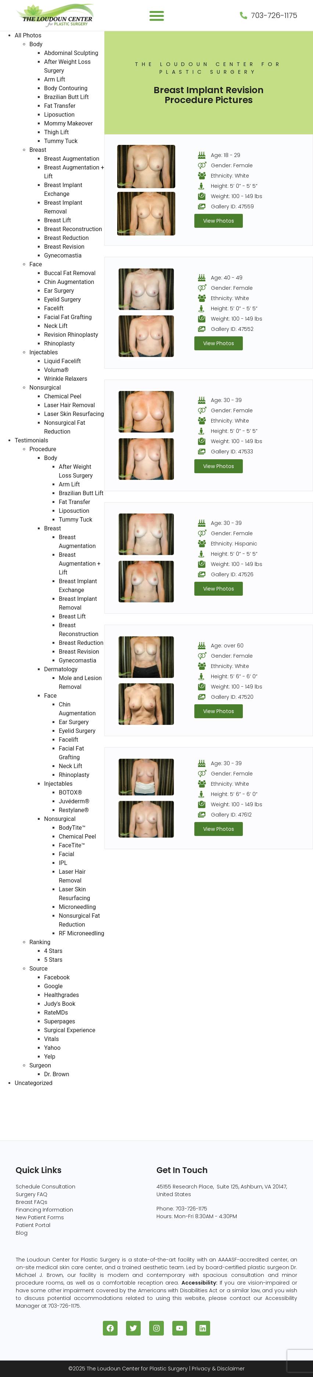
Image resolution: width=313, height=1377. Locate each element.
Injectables (43, 352)
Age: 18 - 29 (225, 155)
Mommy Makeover (68, 123)
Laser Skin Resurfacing (74, 413)
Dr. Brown (56, 1074)
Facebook (56, 977)
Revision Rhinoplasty (71, 334)
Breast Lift (57, 220)
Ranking (39, 942)
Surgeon (40, 1065)
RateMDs (56, 1012)
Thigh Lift (56, 132)
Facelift (54, 308)
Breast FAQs (31, 1202)
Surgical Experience (69, 1030)
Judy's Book (59, 1003)
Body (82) (14, 1109)
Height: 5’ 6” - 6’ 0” (234, 676)
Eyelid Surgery (62, 299)
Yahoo (52, 1047)
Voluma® (56, 369)
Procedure (42, 449)
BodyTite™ (72, 827)
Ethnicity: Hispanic (234, 543)
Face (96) (14, 1118)
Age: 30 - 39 (226, 400)
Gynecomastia (63, 255)
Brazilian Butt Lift (66, 97)
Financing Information (44, 1209)
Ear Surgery (59, 290)
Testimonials (31, 440)
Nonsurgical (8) (22, 1127)
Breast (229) (17, 1100)
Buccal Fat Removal (70, 273)
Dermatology (61, 669)
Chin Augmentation (69, 281)
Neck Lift (56, 325)
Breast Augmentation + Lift (80, 563)
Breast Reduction (66, 237)
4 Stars (53, 950)
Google (53, 986)
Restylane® (74, 810)
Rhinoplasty (59, 343)
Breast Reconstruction (73, 229)
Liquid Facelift (62, 361)
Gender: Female (232, 165)
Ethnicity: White (230, 175)
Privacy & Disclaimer (218, 1368)
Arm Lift (54, 79)
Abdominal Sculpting (71, 53)
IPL (63, 862)
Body (36, 44)
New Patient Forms (40, 1217)
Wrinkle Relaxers (65, 378)
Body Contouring (65, 88)
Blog (22, 1233)
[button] (157, 16)
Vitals (51, 1039)
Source (38, 968)
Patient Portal (33, 1225)
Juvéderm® (74, 801)
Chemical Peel (62, 396)
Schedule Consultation (45, 1186)
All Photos (28, 35)
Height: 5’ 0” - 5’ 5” (234, 186)
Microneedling (77, 906)
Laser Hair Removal (69, 405)
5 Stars (53, 959)
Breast (37, 149)
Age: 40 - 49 (226, 277)
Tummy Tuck (61, 141)
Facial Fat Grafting (68, 317)
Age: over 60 (227, 645)
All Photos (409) (22, 1092)
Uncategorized (34, 1083)
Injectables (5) (20, 1136)
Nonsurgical (45, 387)
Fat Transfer (59, 105)
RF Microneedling (81, 933)
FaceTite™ (72, 845)
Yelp (49, 1056)
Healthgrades (61, 994)
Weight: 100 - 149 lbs (236, 196)
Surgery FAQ (31, 1194)
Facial (66, 854)
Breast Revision (64, 246)
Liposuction (59, 114)
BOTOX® (70, 792)
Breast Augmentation (71, 158)
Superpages (59, 1021)
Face (35, 264)
